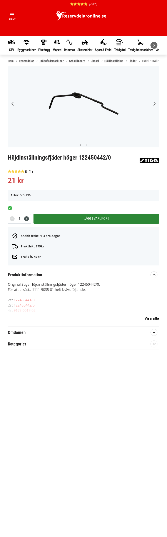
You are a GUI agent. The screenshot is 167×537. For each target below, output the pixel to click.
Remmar (69, 45)
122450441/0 (24, 300)
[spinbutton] (19, 218)
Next (154, 103)
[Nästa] (153, 45)
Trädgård (119, 45)
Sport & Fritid (103, 45)
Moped (57, 45)
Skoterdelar (84, 45)
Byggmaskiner (26, 45)
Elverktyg (44, 45)
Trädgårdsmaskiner (140, 45)
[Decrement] (12, 218)
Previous (13, 103)
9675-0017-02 (24, 310)
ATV (11, 45)
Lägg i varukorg (96, 219)
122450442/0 (24, 305)
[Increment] (26, 218)
